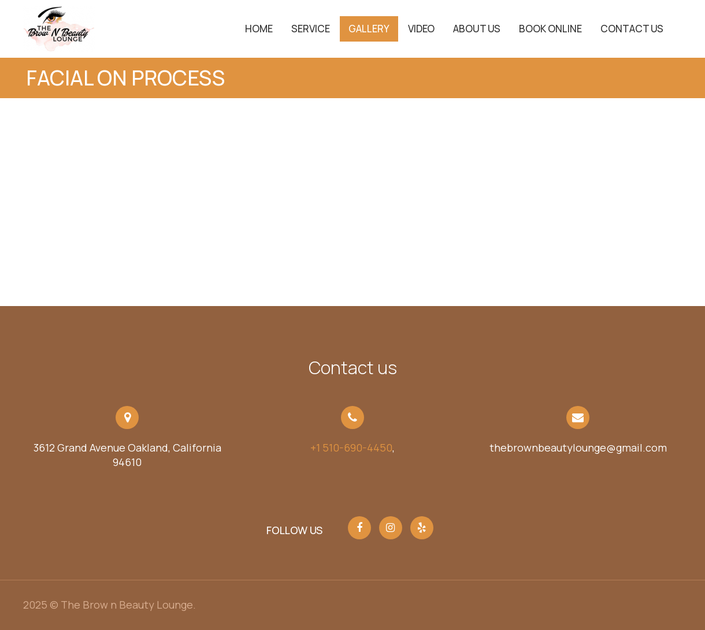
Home (259, 28)
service (310, 28)
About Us (476, 28)
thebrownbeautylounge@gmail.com (578, 447)
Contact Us (631, 28)
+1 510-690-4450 (351, 447)
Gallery (368, 28)
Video (421, 28)
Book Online (550, 28)
